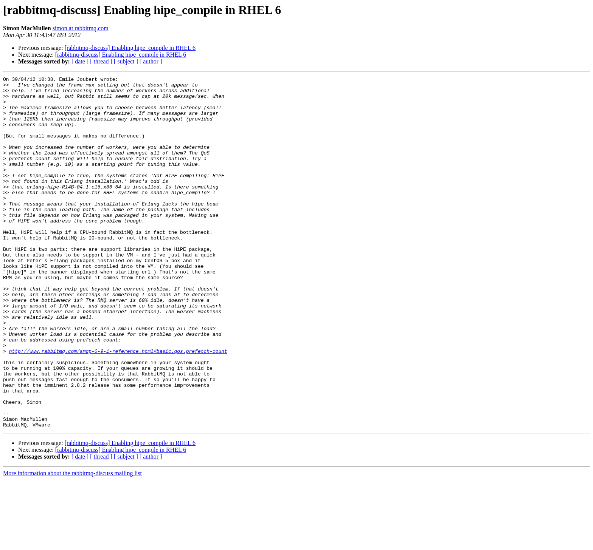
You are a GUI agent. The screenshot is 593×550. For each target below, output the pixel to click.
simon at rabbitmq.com (81, 28)
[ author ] (151, 61)
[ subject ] (126, 61)
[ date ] (79, 61)
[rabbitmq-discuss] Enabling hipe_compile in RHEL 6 (130, 48)
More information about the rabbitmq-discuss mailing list (72, 543)
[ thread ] (101, 61)
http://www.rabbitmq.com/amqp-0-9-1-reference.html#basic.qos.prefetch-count (118, 406)
